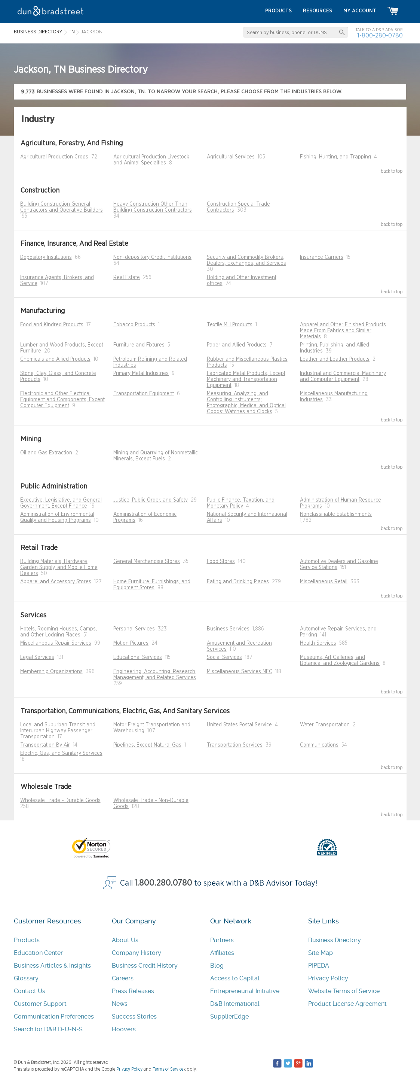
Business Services (228, 629)
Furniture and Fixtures (139, 345)
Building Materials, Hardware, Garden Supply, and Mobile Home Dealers (59, 567)
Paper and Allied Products (237, 345)
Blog (217, 965)
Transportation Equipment (143, 393)
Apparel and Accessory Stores (55, 581)
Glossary (26, 978)
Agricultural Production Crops (54, 157)
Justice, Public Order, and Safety (150, 500)
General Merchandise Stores (146, 561)
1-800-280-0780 (380, 35)
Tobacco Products (134, 324)
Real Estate (126, 277)
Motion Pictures (130, 643)
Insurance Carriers (321, 257)
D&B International (235, 1003)
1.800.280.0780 (163, 883)
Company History (136, 952)
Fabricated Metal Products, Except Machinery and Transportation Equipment (246, 379)
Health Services (318, 643)
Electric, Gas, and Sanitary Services (61, 753)
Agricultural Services (231, 157)
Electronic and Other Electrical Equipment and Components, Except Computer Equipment (62, 399)
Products (27, 940)
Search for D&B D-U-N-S (48, 1029)
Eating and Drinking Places (238, 581)
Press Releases (133, 991)
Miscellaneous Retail (323, 581)
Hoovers (124, 1029)
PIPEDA (318, 965)
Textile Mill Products (229, 324)
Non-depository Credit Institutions (152, 257)
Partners (222, 940)
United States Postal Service (239, 724)
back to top (392, 171)
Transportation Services (235, 745)
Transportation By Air (45, 745)
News (120, 1003)
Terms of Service (168, 1069)
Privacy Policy (328, 978)
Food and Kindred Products (51, 324)
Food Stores (221, 561)
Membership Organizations (51, 671)
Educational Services (137, 657)
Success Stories (134, 1016)
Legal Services (37, 657)
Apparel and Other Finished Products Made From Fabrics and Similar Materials (343, 330)
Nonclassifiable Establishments (336, 514)
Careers (123, 978)
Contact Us (29, 991)
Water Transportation (325, 724)
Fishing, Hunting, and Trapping (335, 157)
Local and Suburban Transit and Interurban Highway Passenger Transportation (57, 730)
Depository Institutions (46, 257)
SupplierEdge (229, 1016)
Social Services (224, 657)
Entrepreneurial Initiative (244, 991)
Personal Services (134, 629)
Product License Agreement (347, 1003)
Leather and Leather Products (335, 359)
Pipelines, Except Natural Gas (147, 745)
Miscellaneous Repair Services (55, 643)
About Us (125, 940)
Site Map (320, 952)
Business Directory (334, 940)
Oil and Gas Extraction (46, 453)
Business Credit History (145, 965)
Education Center (38, 952)
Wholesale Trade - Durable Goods (60, 800)
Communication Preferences (54, 1016)
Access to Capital (235, 978)
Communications (319, 745)
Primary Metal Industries (141, 373)
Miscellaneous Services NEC (239, 671)
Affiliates (222, 952)
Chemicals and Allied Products (55, 359)
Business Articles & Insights (52, 965)
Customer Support (40, 1003)
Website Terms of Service (344, 991)
